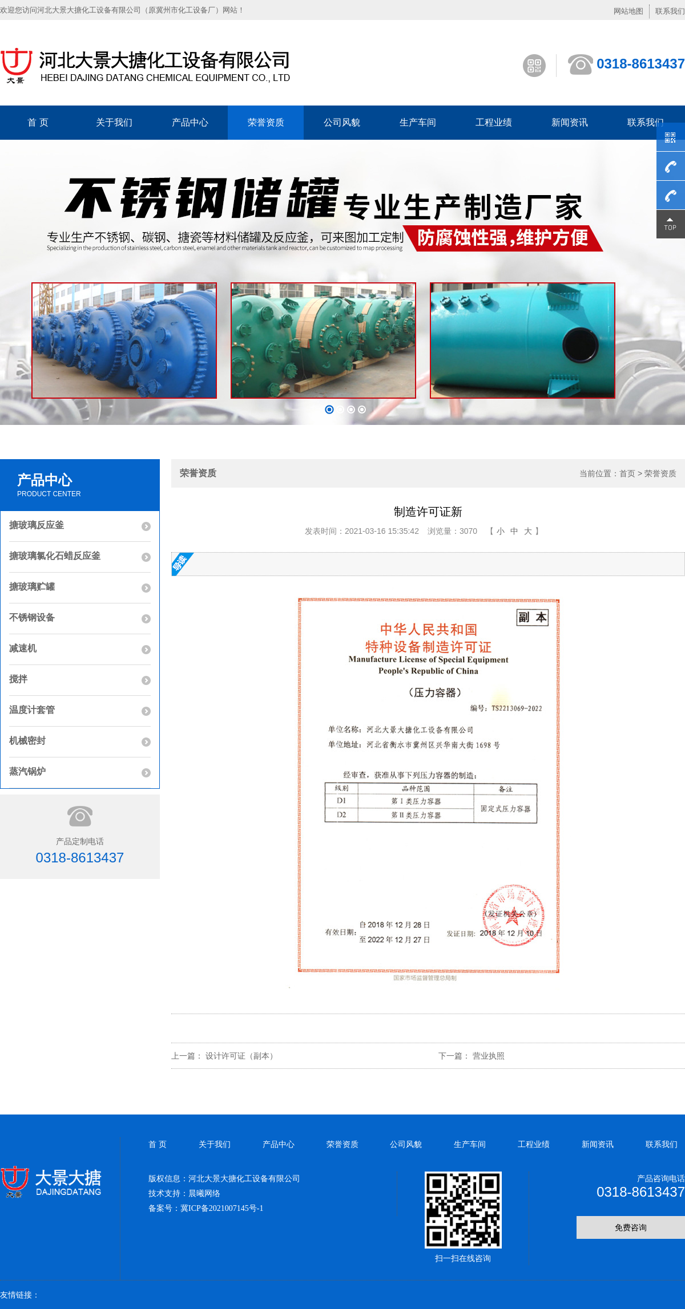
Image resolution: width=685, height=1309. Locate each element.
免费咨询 (631, 1227)
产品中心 (190, 122)
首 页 (37, 122)
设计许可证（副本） (241, 1055)
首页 (627, 473)
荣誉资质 (266, 122)
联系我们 (670, 11)
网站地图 (628, 11)
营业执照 (489, 1055)
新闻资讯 (569, 122)
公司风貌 (342, 122)
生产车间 (418, 122)
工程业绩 (494, 122)
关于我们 (114, 122)
